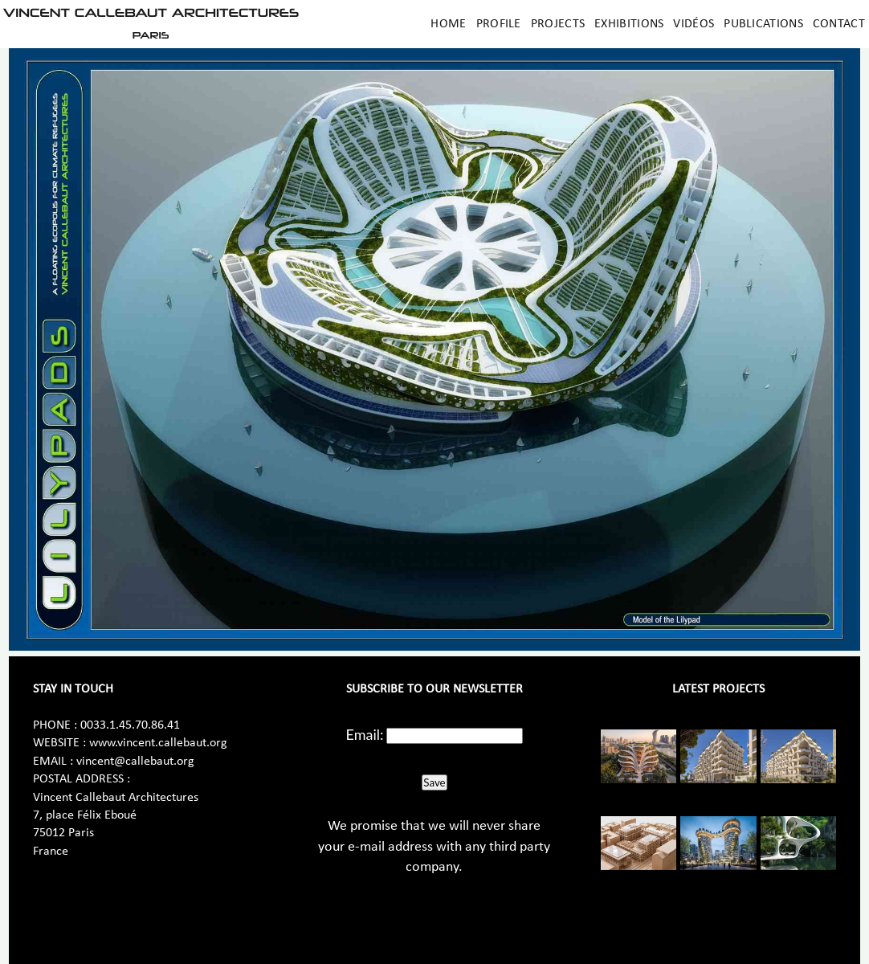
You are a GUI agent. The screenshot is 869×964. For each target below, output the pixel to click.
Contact (839, 24)
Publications (763, 24)
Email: (365, 734)
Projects (558, 24)
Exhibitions (628, 24)
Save (434, 782)
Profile (498, 24)
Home (448, 24)
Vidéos (693, 24)
